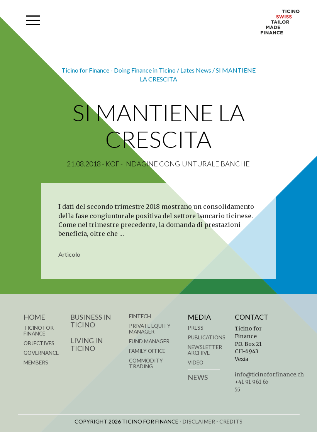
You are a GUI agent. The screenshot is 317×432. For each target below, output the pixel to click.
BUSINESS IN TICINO (90, 321)
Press (195, 328)
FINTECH (140, 316)
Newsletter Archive (205, 350)
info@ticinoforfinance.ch (269, 374)
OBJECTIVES (39, 343)
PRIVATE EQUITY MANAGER (150, 329)
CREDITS (230, 421)
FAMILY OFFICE (147, 351)
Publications (206, 337)
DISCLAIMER (199, 421)
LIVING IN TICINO (86, 344)
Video (195, 362)
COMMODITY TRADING (146, 363)
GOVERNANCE (41, 353)
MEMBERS (36, 362)
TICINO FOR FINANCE (39, 331)
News (198, 377)
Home (34, 317)
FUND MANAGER (149, 341)
